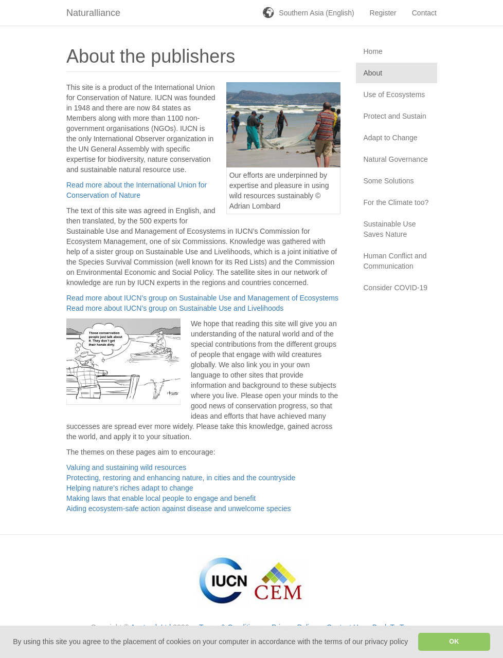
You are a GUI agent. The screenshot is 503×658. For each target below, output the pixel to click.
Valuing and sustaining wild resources (126, 467)
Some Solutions (389, 181)
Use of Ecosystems (394, 94)
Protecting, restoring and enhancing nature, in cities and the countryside (180, 478)
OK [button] (454, 641)
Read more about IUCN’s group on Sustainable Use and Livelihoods (174, 308)
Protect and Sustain (395, 116)
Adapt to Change (391, 138)
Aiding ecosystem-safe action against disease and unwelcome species (178, 508)
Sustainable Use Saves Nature (390, 229)
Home (373, 51)
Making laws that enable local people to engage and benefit (161, 498)
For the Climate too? (396, 202)
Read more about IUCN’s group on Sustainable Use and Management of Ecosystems (202, 298)
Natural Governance (396, 159)
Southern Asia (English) (316, 13)
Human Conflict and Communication (395, 261)
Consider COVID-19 (396, 288)
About (373, 73)
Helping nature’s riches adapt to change (129, 488)
